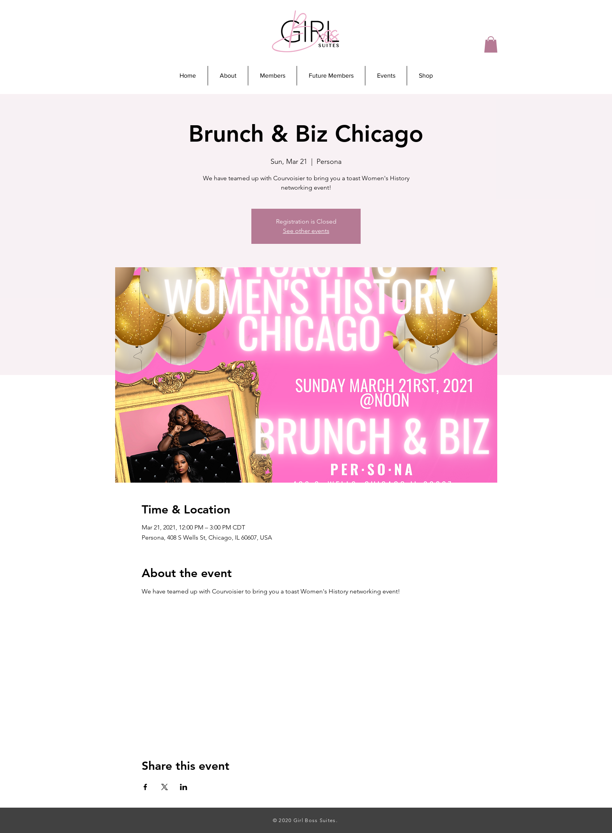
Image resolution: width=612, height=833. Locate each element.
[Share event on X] (164, 787)
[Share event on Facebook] (145, 787)
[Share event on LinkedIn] (183, 787)
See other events (306, 230)
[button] (491, 44)
